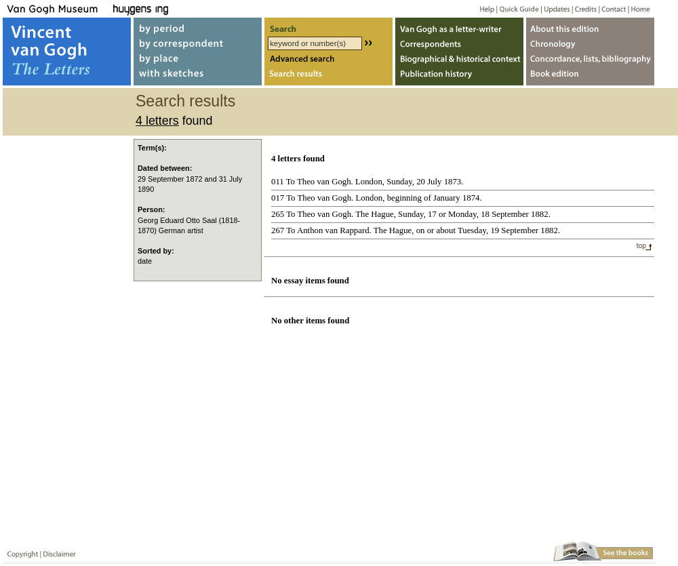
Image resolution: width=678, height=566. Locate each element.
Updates (555, 8)
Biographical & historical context (459, 60)
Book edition (590, 76)
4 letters (157, 120)
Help (481, 8)
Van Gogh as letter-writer (459, 26)
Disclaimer (57, 551)
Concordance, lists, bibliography (590, 60)
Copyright (20, 551)
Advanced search (328, 60)
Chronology (590, 43)
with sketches (198, 76)
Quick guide (518, 8)
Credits (583, 8)
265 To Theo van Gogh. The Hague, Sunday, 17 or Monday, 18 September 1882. (411, 214)
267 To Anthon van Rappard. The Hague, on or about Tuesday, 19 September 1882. (415, 230)
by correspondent (198, 43)
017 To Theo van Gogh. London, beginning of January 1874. (376, 198)
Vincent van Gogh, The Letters (67, 51)
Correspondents (459, 43)
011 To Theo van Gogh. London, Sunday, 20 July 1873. (367, 181)
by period (198, 26)
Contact (611, 8)
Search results (328, 76)
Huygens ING (177, 8)
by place (198, 60)
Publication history (459, 76)
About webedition (590, 26)
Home (638, 8)
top (641, 245)
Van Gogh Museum (57, 8)
